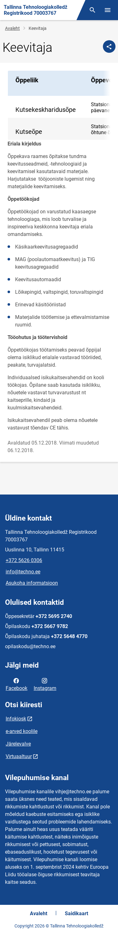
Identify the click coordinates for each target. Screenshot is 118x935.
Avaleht (12, 28)
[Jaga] (109, 46)
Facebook (16, 684)
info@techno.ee (23, 572)
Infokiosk (16, 719)
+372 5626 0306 (24, 560)
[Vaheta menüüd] (107, 10)
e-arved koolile (21, 731)
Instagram (45, 684)
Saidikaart (76, 913)
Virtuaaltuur (19, 756)
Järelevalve (18, 744)
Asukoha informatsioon (32, 583)
